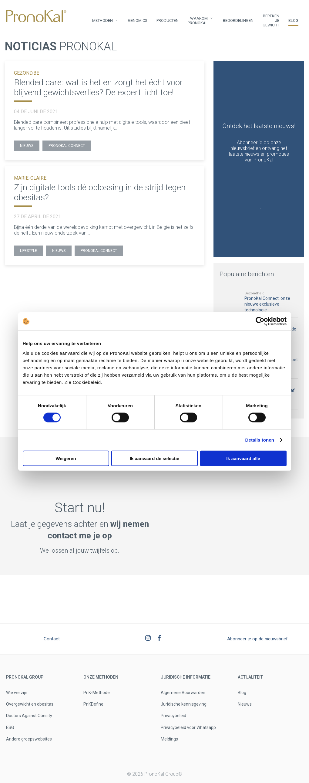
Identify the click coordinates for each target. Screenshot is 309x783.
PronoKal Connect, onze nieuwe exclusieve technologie (267, 304)
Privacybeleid (173, 715)
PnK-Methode (96, 692)
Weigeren (65, 458)
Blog (293, 20)
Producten (167, 20)
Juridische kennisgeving (184, 704)
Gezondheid (254, 293)
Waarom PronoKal (198, 20)
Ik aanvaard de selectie (154, 458)
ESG (10, 727)
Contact (52, 639)
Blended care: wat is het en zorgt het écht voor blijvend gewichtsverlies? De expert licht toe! (98, 87)
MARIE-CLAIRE (30, 178)
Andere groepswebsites (29, 739)
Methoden (102, 20)
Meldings (169, 739)
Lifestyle (28, 251)
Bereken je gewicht (271, 20)
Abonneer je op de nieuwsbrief (257, 639)
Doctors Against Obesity (29, 715)
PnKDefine (93, 704)
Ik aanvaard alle (243, 458)
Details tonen (259, 439)
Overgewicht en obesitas (29, 704)
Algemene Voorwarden (183, 692)
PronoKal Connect (67, 146)
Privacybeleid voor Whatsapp (188, 727)
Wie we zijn (16, 692)
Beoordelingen (238, 20)
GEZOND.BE (26, 73)
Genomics (137, 20)
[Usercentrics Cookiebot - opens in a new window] (260, 321)
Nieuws (26, 146)
